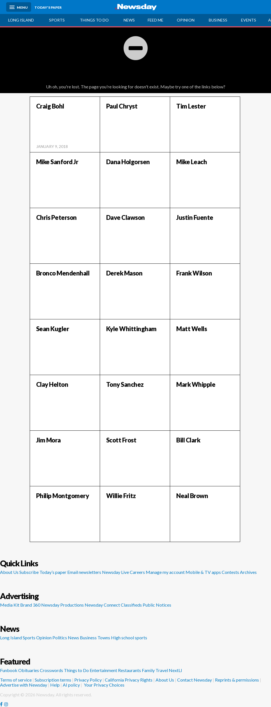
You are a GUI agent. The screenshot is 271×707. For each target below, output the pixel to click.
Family (148, 670)
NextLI (175, 670)
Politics (59, 637)
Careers (137, 572)
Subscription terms (53, 679)
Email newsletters (84, 572)
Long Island (21, 20)
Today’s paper (53, 572)
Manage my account (165, 572)
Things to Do (76, 670)
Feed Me (155, 20)
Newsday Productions (62, 604)
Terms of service (16, 679)
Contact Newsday (194, 679)
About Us (9, 572)
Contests (230, 572)
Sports (57, 20)
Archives (248, 572)
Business (88, 637)
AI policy (71, 684)
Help (55, 684)
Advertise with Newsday (23, 684)
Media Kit (9, 604)
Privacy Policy (88, 679)
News (129, 20)
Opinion (185, 20)
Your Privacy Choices (103, 684)
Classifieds (131, 604)
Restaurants (129, 670)
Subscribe (29, 572)
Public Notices (157, 604)
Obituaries (28, 670)
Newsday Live (115, 572)
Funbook (8, 670)
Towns (104, 637)
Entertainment (103, 670)
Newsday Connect (102, 604)
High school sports (129, 637)
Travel (162, 670)
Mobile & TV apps (203, 572)
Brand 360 (30, 604)
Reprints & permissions (237, 679)
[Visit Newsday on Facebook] (1, 704)
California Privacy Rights (128, 679)
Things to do (94, 20)
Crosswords (51, 670)
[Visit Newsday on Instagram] (6, 704)
